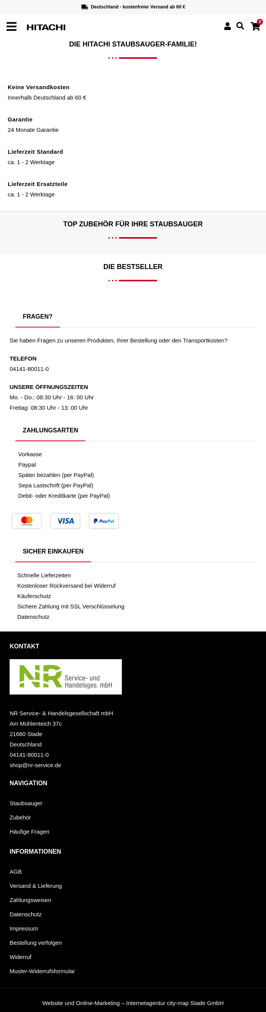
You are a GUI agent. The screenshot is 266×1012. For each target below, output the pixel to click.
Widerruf (21, 957)
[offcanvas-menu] (11, 26)
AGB (16, 871)
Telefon (23, 358)
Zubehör (20, 817)
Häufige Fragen (29, 831)
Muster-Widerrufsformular (42, 971)
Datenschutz (26, 914)
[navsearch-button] (240, 27)
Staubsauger (26, 803)
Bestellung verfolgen (36, 942)
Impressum (24, 928)
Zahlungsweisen (30, 900)
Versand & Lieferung (36, 885)
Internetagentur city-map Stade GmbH (174, 1003)
